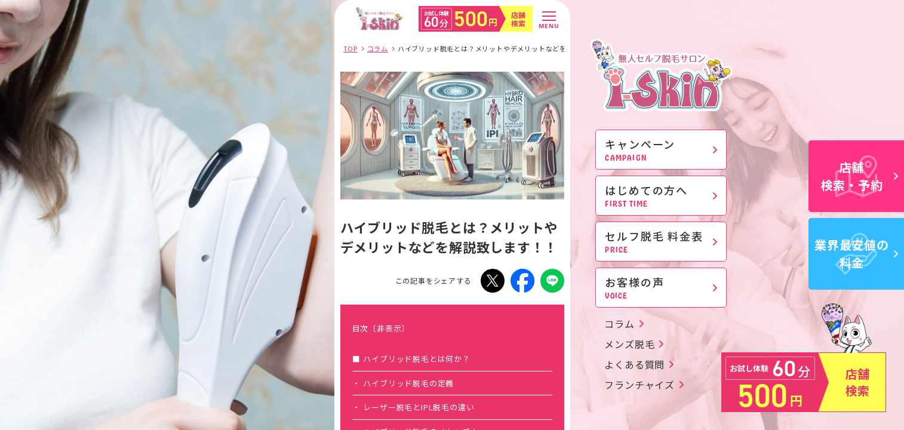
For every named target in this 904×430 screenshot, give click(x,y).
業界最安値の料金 (856, 253)
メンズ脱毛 (629, 344)
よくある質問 (634, 364)
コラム (619, 324)
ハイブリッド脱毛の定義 (408, 383)
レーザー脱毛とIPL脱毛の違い (418, 407)
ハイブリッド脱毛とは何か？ (416, 358)
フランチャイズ (639, 384)
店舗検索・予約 (860, 176)
